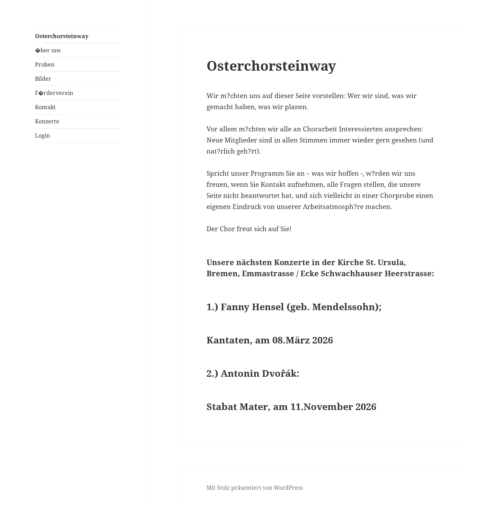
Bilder (43, 78)
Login (42, 135)
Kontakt (45, 107)
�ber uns (48, 50)
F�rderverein (54, 93)
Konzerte (47, 121)
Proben (44, 64)
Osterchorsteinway (61, 36)
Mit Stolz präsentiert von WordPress (255, 487)
